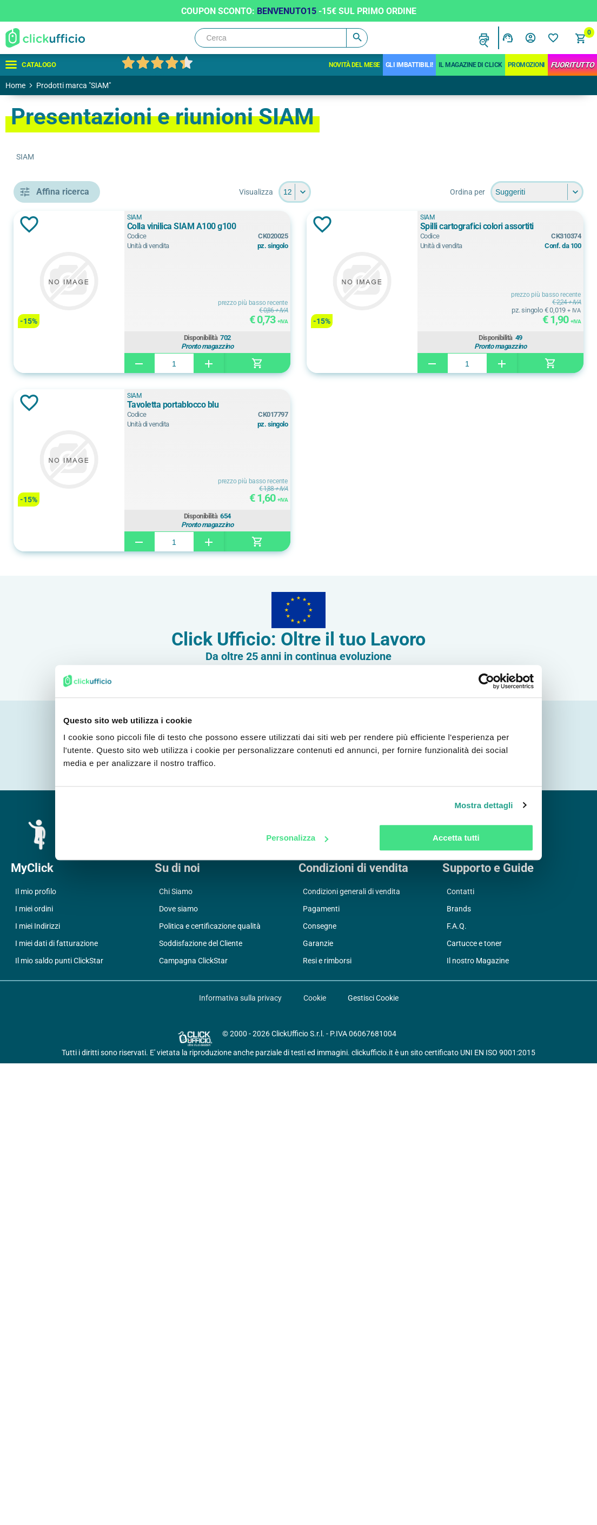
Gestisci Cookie (373, 1459)
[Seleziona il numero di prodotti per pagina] (373, 192)
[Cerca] (281, 38)
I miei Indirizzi (37, 1387)
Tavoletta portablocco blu (298, 404)
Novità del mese (354, 65)
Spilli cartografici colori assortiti (524, 226)
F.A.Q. (457, 1387)
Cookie (314, 1459)
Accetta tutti (456, 837)
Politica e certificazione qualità (210, 1387)
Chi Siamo (176, 1353)
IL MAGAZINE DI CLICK (470, 65)
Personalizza (297, 837)
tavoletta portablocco (86, 620)
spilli (55, 596)
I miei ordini (34, 1370)
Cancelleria (48, 243)
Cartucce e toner (474, 1405)
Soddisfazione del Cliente (200, 1405)
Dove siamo (178, 1370)
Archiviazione (52, 219)
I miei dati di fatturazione (56, 1405)
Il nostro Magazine (478, 1422)
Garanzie (318, 1405)
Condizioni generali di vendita (351, 1353)
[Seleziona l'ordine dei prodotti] (536, 192)
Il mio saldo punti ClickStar (59, 1422)
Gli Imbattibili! (409, 65)
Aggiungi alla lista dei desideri (186, 224)
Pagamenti (321, 1370)
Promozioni (526, 65)
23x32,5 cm (67, 871)
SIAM (260, 217)
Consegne (319, 1387)
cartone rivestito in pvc (88, 1006)
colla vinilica (69, 571)
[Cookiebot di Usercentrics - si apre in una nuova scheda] (486, 681)
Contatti (460, 1353)
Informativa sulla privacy (240, 1459)
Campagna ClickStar (193, 1422)
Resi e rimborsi (327, 1422)
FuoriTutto (572, 65)
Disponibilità (303, 336)
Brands (459, 1370)
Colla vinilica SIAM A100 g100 (307, 226)
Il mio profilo (35, 1353)
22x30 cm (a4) (72, 939)
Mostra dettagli (483, 805)
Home (15, 85)
